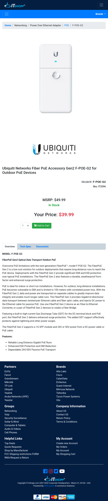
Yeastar (9, 400)
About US (61, 411)
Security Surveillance (16, 418)
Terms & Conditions (66, 421)
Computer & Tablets (15, 425)
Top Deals (10, 443)
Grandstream (11, 378)
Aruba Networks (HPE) (17, 396)
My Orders (61, 446)
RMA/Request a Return (17, 457)
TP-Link (9, 385)
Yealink (8, 393)
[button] (54, 82)
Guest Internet (63, 385)
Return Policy (63, 418)
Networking (11, 411)
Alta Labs (61, 371)
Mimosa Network (65, 389)
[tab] (9, 246)
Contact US (62, 414)
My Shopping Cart (65, 454)
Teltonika (61, 393)
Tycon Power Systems (68, 396)
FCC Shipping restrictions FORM (22, 454)
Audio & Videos (13, 428)
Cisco (59, 375)
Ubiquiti (9, 389)
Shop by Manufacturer (16, 450)
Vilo (58, 400)
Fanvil (8, 375)
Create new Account (67, 443)
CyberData (61, 378)
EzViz (7, 371)
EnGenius (61, 382)
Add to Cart (41, 225)
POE (66, 25)
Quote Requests (13, 446)
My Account (62, 450)
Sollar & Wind (12, 421)
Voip (7, 414)
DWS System (49, 486)
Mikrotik (9, 382)
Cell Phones (11, 432)
